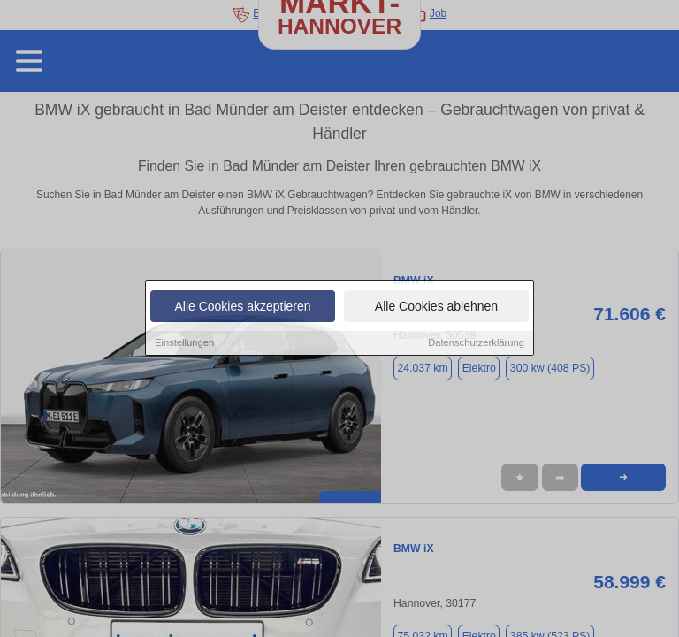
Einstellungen (184, 343)
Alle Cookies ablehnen (436, 307)
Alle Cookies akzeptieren (242, 307)
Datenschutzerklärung (476, 343)
